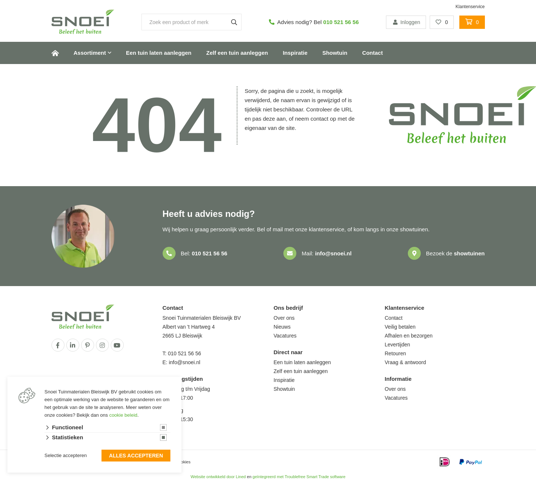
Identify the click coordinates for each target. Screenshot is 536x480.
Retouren (395, 353)
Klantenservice (470, 6)
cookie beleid (123, 416)
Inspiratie (295, 53)
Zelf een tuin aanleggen (237, 53)
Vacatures (285, 336)
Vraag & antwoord (405, 362)
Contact (372, 53)
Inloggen (406, 22)
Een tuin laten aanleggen (159, 53)
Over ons (284, 318)
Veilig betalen (400, 327)
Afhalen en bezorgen (409, 336)
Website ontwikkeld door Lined (218, 476)
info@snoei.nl (333, 253)
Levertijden (397, 345)
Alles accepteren (136, 456)
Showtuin (334, 53)
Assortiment (90, 53)
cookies (183, 462)
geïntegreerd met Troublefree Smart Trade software (299, 476)
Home (55, 53)
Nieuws (282, 327)
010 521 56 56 (341, 22)
